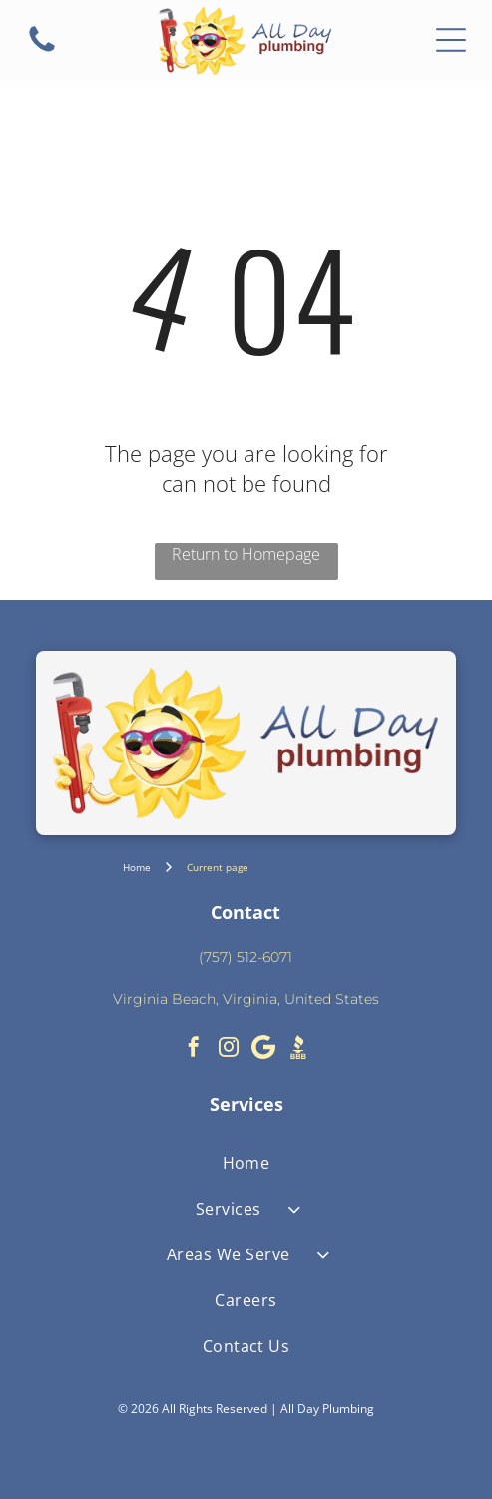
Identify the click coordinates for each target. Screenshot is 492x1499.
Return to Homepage (246, 554)
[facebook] (194, 1049)
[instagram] (229, 1049)
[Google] (263, 1049)
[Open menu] (451, 40)
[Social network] (298, 1049)
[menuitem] (246, 1163)
